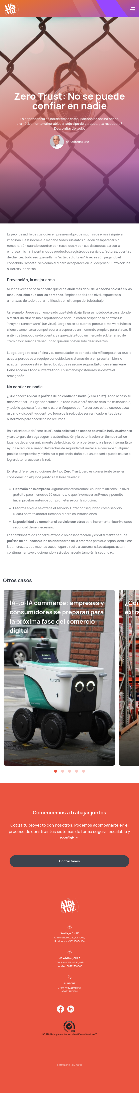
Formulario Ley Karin (69, 1065)
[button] (55, 771)
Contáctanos (69, 861)
